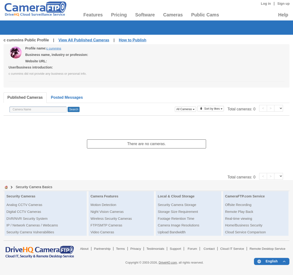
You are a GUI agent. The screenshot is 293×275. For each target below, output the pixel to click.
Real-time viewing (238, 219)
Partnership (102, 248)
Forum (192, 248)
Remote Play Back (239, 212)
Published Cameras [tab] (25, 97)
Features (93, 14)
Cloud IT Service (232, 248)
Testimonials (155, 248)
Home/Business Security (244, 225)
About (84, 248)
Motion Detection (103, 205)
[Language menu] (271, 261)
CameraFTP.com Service (245, 196)
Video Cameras (102, 232)
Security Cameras (20, 196)
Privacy (135, 248)
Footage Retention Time (176, 219)
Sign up (283, 3)
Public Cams (205, 14)
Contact (209, 248)
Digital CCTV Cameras (23, 212)
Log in (266, 3)
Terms (120, 248)
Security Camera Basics (34, 187)
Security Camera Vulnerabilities (30, 232)
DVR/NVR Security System (27, 219)
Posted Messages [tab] (67, 97)
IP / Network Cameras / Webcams (32, 225)
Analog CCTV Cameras (24, 205)
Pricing (119, 14)
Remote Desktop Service (267, 248)
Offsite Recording (238, 205)
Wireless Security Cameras (111, 219)
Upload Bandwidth (172, 232)
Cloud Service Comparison (245, 232)
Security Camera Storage (177, 205)
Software (145, 14)
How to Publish (132, 40)
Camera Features (104, 196)
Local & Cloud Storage (176, 196)
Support (175, 248)
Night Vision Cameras (107, 212)
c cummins (53, 48)
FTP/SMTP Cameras (106, 225)
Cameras (173, 14)
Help (283, 14)
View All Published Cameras (83, 40)
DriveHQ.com (168, 262)
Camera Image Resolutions (178, 225)
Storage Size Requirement (178, 212)
